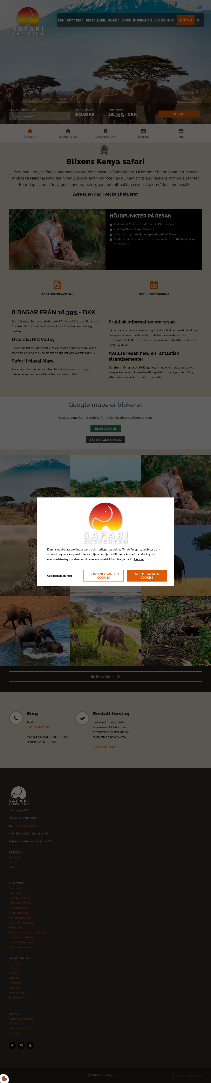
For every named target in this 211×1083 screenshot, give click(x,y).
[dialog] (105, 541)
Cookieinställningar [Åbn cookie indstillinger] (59, 575)
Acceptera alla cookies (147, 575)
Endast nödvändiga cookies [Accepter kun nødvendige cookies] (104, 575)
